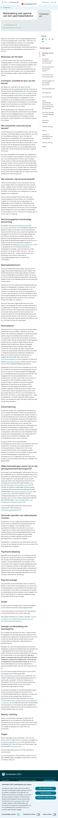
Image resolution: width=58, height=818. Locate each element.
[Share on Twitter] (46, 39)
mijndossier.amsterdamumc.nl (10, 742)
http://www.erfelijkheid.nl (8, 359)
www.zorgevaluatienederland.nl (11, 510)
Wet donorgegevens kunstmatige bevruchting (48, 82)
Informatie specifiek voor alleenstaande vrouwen (48, 114)
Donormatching (47, 97)
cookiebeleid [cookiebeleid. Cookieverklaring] (17, 801)
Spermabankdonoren (48, 89)
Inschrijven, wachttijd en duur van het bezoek (47, 61)
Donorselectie (46, 93)
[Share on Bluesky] (43, 39)
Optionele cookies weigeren (45, 797)
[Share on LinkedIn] (53, 39)
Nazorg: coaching (47, 142)
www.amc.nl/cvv (20, 93)
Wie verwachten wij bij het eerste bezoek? (48, 69)
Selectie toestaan (45, 793)
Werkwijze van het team (47, 54)
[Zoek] (54, 2)
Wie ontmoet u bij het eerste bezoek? (47, 76)
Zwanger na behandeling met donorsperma (47, 136)
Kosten (44, 130)
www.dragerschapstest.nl (13, 362)
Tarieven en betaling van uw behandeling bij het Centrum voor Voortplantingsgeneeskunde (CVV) (18, 619)
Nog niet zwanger (47, 126)
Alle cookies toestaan (45, 788)
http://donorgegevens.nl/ (24, 245)
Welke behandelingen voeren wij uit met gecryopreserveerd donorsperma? (47, 104)
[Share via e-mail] (43, 41)
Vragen (44, 146)
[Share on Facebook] (49, 39)
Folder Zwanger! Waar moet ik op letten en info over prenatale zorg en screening (19, 701)
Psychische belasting (45, 121)
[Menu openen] (4, 2)
